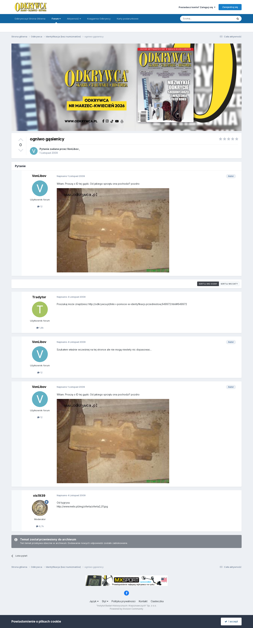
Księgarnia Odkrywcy (99, 18)
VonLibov (73, 148)
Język (94, 601)
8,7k (40, 526)
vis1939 (39, 495)
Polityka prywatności (123, 601)
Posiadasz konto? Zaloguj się (197, 7)
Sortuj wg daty (229, 284)
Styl (105, 601)
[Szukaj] (198, 18)
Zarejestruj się (230, 7)
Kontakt (143, 601)
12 (40, 206)
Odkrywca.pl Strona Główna (30, 18)
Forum (56, 20)
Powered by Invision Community (126, 608)
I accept (231, 621)
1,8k (40, 327)
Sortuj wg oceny (208, 284)
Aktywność (74, 18)
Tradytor (39, 297)
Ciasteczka (157, 601)
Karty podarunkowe (127, 18)
